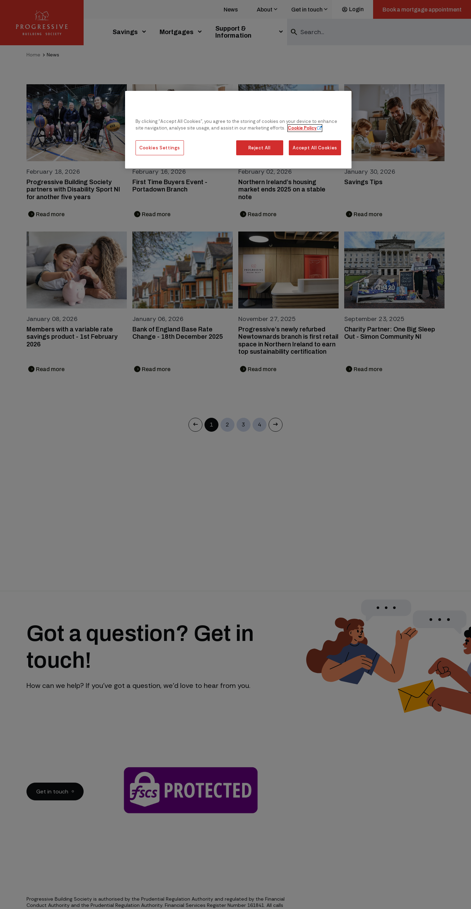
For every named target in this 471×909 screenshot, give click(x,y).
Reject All (259, 148)
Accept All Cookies (315, 148)
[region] (238, 130)
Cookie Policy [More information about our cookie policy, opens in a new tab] (302, 128)
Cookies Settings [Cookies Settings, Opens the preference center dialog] (159, 148)
